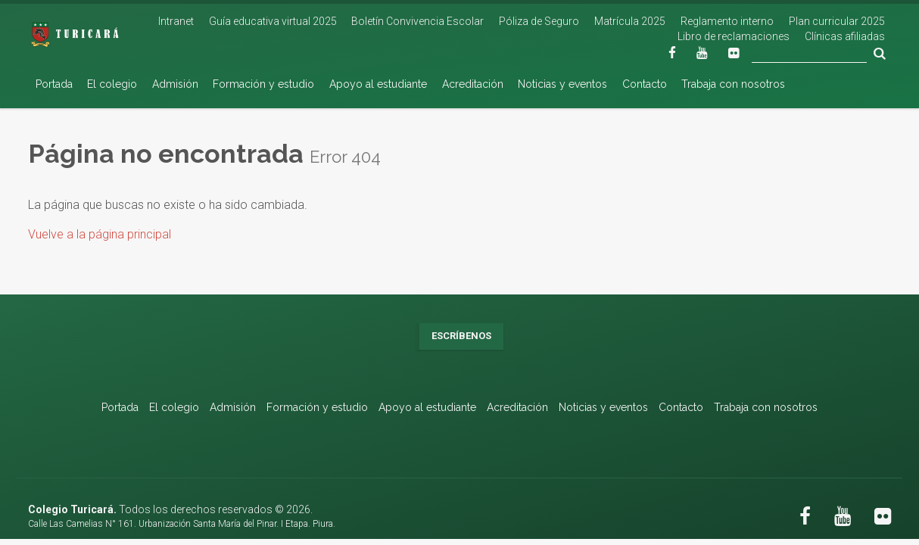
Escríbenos (461, 335)
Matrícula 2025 (629, 21)
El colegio (112, 84)
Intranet (176, 21)
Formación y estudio (263, 84)
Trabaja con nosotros (733, 84)
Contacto (644, 84)
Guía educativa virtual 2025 (273, 21)
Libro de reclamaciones (734, 36)
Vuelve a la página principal (99, 234)
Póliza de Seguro (539, 21)
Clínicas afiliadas (845, 36)
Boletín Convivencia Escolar (417, 21)
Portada (54, 84)
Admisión (175, 84)
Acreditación (472, 84)
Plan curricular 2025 (837, 21)
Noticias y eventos (562, 84)
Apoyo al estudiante (378, 84)
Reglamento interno (727, 21)
